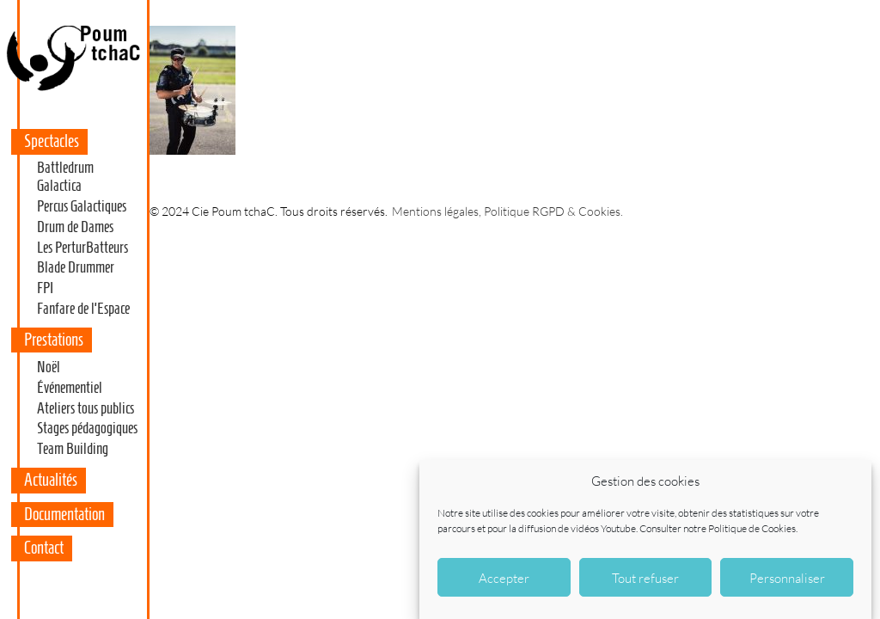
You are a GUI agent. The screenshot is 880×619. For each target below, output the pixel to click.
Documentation (64, 514)
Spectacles (51, 141)
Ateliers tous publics (85, 408)
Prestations (53, 339)
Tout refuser (645, 579)
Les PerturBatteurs (82, 247)
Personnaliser (787, 579)
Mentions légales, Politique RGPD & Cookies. (507, 211)
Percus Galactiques (81, 206)
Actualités (50, 479)
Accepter (504, 579)
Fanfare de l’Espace (83, 308)
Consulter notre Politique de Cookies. (718, 530)
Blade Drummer (75, 267)
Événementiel (69, 387)
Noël (48, 367)
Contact (44, 547)
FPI (45, 288)
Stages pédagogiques (87, 428)
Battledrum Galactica (65, 177)
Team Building (72, 448)
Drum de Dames (75, 227)
